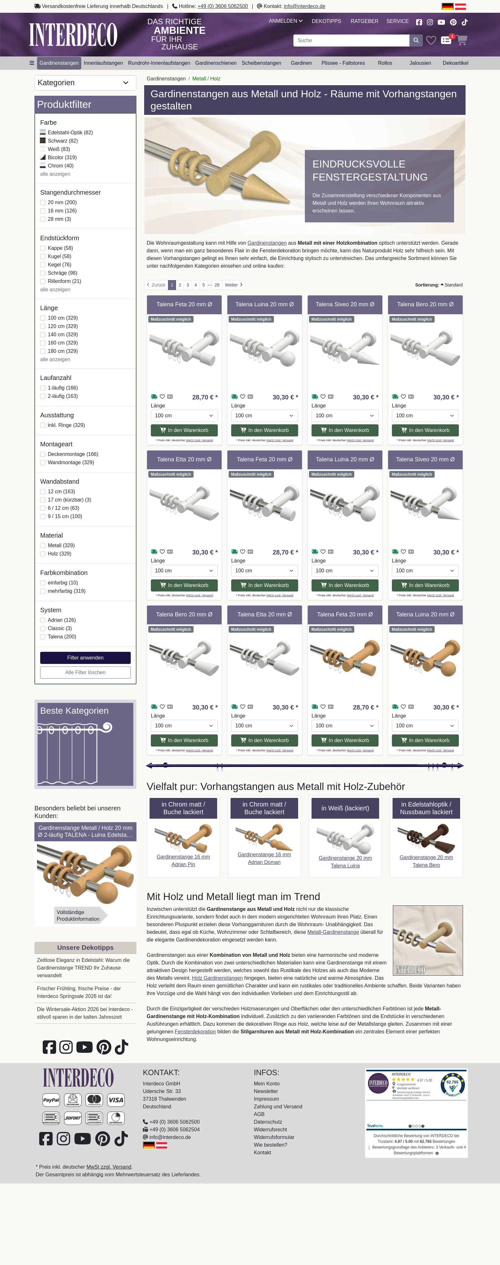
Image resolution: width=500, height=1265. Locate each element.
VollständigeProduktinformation (78, 916)
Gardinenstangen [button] (59, 63)
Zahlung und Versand (278, 1106)
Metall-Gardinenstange (333, 932)
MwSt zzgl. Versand (199, 440)
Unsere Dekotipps (85, 947)
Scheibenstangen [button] (261, 63)
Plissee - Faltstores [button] (343, 63)
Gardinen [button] (301, 63)
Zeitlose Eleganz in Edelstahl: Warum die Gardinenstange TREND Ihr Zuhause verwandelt (83, 967)
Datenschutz (268, 1122)
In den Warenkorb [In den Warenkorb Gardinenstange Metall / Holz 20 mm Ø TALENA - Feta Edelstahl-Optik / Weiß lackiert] (264, 585)
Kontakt (262, 1152)
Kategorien (83, 82)
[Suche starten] (416, 40)
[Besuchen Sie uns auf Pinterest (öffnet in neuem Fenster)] (453, 21)
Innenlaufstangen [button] (103, 63)
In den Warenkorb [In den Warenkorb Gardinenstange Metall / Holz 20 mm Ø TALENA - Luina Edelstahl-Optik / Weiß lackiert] (345, 585)
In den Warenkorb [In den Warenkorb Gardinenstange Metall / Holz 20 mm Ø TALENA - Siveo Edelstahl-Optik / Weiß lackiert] (425, 585)
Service (397, 21)
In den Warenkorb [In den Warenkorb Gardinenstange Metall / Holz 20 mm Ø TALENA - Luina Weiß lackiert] (264, 430)
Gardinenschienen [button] (216, 63)
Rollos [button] (385, 63)
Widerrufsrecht (270, 1129)
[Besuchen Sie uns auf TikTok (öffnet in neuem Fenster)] (464, 21)
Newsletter (266, 1091)
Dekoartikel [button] (455, 63)
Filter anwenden (85, 657)
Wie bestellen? (270, 1145)
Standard (439, 284)
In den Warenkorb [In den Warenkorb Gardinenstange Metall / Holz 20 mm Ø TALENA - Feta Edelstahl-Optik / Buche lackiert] (345, 740)
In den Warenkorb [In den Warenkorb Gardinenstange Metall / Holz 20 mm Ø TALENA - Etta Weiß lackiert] (184, 585)
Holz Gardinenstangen (217, 978)
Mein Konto (267, 1083)
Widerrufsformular (274, 1137)
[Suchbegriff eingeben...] (351, 40)
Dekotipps (326, 21)
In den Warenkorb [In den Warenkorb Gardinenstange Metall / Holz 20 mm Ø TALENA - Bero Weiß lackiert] (425, 430)
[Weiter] (233, 285)
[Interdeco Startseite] (73, 34)
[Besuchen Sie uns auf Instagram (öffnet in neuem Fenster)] (430, 21)
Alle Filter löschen (85, 672)
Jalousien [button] (420, 63)
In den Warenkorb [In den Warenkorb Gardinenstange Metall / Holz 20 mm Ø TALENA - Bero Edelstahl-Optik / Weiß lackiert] (184, 740)
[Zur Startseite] (78, 1077)
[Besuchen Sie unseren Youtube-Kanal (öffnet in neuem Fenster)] (441, 21)
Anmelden (285, 21)
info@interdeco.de (304, 6)
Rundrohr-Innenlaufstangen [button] (159, 63)
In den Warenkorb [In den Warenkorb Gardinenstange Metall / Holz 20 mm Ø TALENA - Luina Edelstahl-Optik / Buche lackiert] (425, 740)
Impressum (266, 1099)
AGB (259, 1114)
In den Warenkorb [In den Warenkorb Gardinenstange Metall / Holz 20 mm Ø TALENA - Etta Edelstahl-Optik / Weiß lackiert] (264, 740)
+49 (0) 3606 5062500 (222, 6)
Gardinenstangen (267, 243)
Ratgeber (365, 21)
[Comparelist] (446, 40)
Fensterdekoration (195, 1031)
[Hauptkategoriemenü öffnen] (32, 63)
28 (217, 284)
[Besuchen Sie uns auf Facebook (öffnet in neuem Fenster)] (419, 21)
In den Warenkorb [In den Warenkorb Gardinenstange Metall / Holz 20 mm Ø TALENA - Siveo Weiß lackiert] (345, 430)
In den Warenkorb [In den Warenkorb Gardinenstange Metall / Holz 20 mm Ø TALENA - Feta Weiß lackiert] (184, 430)
